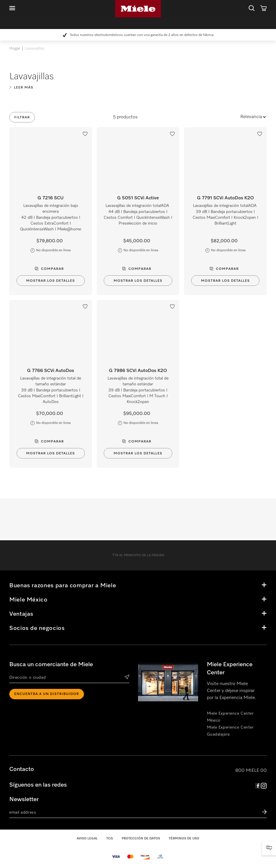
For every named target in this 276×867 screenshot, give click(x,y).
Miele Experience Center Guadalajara (230, 730)
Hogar (14, 48)
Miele (138, 8)
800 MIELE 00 (251, 770)
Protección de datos (141, 838)
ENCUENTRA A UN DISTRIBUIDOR (46, 694)
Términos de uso (184, 838)
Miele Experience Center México (230, 716)
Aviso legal (87, 838)
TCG (109, 838)
